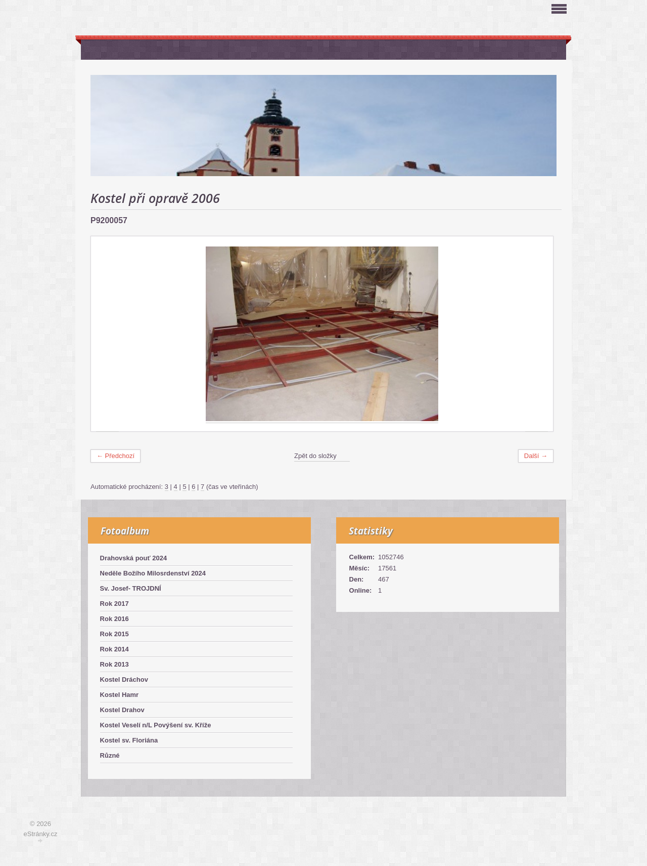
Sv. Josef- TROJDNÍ (130, 588)
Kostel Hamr (119, 694)
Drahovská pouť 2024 (133, 558)
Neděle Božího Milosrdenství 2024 (153, 573)
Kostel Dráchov (124, 679)
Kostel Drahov (122, 710)
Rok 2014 (114, 649)
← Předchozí (115, 456)
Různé (110, 755)
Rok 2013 (114, 664)
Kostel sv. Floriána (129, 740)
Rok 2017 (114, 603)
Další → (535, 456)
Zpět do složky (315, 456)
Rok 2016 (114, 619)
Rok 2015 (114, 634)
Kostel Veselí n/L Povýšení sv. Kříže (155, 725)
